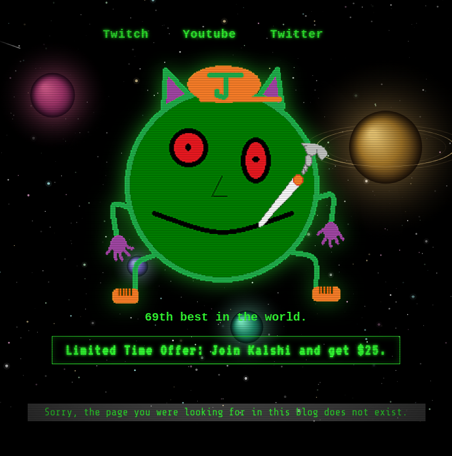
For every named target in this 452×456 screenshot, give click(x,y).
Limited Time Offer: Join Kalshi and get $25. (226, 350)
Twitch (126, 34)
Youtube (209, 34)
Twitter (297, 34)
